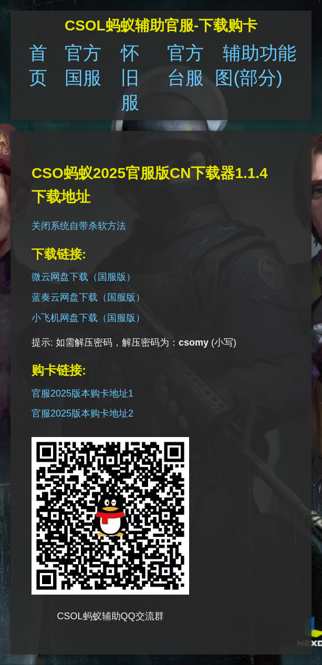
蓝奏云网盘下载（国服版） (88, 297)
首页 (38, 65)
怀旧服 (130, 77)
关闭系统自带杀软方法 (79, 226)
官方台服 (185, 65)
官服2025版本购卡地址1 (82, 393)
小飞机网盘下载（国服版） (88, 318)
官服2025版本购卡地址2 (82, 413)
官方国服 (83, 65)
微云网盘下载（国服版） (84, 277)
